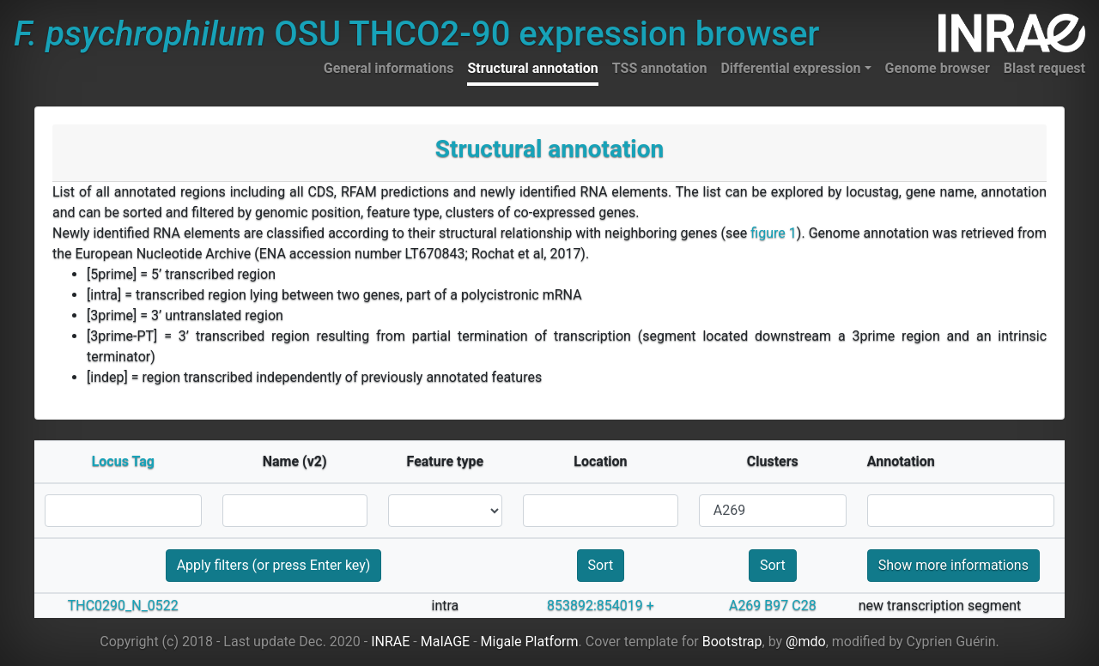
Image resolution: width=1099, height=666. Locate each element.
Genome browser (937, 68)
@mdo (806, 641)
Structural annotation (532, 68)
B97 (776, 605)
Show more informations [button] (953, 565)
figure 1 (773, 233)
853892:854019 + (600, 605)
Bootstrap (732, 641)
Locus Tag (123, 461)
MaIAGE (446, 641)
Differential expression (790, 68)
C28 (804, 605)
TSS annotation (659, 68)
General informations (389, 68)
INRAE (390, 641)
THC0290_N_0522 (123, 605)
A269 (745, 605)
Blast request (1044, 68)
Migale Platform (530, 641)
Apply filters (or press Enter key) (274, 565)
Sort (601, 565)
